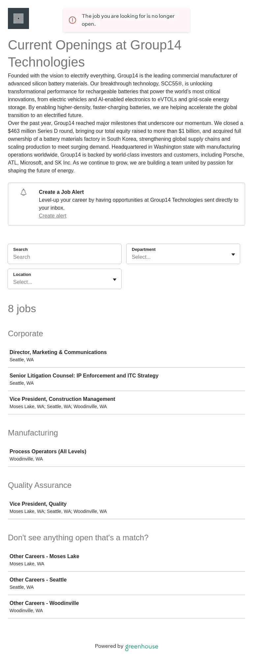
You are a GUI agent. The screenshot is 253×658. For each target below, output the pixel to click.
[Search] (64, 258)
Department (143, 249)
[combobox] (132, 257)
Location (22, 274)
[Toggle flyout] (233, 254)
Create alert (53, 216)
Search (20, 249)
